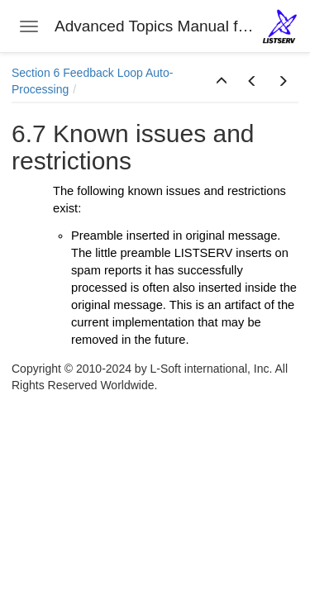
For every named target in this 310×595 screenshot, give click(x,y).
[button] (221, 82)
